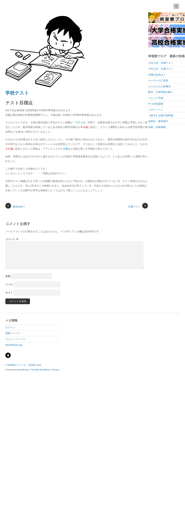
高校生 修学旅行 (158, 121)
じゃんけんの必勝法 (159, 86)
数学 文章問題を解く (160, 92)
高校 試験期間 (157, 127)
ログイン (10, 327)
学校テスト (17, 93)
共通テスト (138, 206)
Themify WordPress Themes (45, 370)
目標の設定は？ (157, 74)
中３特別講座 (155, 103)
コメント (12, 239)
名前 (7, 276)
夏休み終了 (15, 206)
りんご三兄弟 (155, 98)
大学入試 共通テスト (160, 62)
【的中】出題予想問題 (160, 115)
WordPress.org (13, 345)
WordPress (23, 370)
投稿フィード (12, 333)
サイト (9, 292)
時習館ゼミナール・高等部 (21, 365)
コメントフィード (15, 339)
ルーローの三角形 (158, 80)
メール (9, 284)
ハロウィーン (155, 109)
